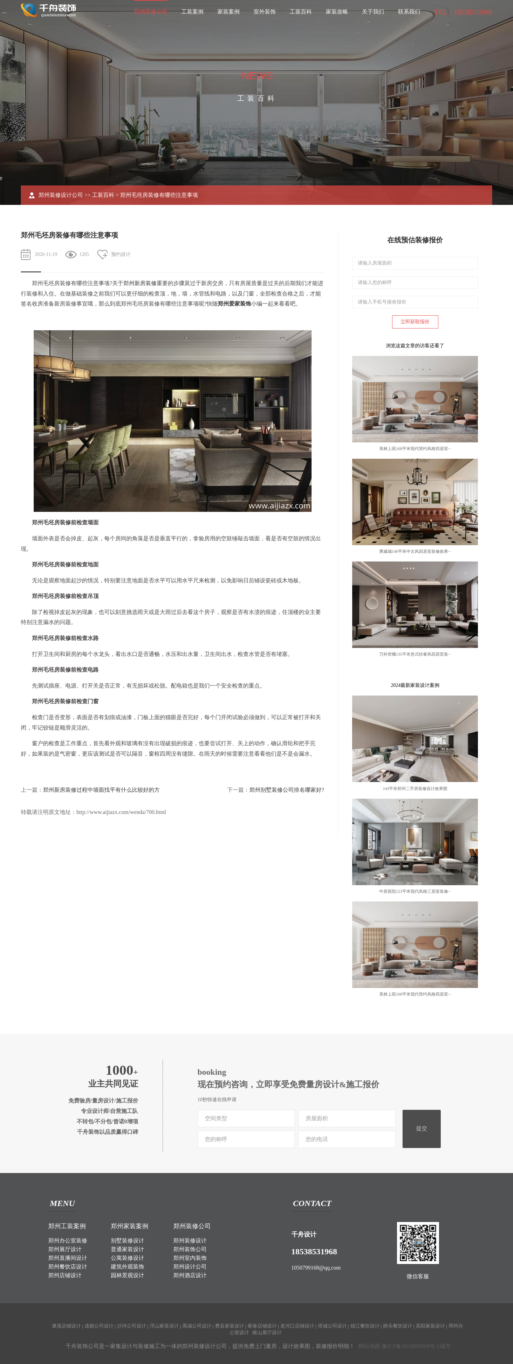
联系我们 (409, 12)
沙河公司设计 (131, 1326)
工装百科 (301, 12)
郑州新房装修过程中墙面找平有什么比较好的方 (101, 790)
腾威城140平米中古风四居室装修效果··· (415, 551)
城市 (445, 1346)
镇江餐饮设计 (365, 1326)
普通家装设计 (127, 1249)
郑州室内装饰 (190, 1258)
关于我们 (373, 12)
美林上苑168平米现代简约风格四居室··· (415, 448)
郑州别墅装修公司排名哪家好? (286, 790)
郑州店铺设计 (65, 1275)
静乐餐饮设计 (397, 1326)
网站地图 (369, 1346)
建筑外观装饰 (127, 1267)
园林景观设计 (127, 1275)
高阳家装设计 (430, 1326)
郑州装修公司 (150, 12)
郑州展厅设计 (65, 1249)
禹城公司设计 (197, 1326)
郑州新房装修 (140, 283)
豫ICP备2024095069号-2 (410, 1346)
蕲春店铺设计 (262, 1326)
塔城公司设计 (332, 1326)
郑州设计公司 (190, 1267)
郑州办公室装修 (67, 1241)
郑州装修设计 (190, 1241)
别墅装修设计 (127, 1241)
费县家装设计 (229, 1326)
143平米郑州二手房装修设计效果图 (415, 788)
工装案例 (192, 12)
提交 (421, 1128)
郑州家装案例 (129, 1226)
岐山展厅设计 (267, 1332)
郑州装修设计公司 (61, 195)
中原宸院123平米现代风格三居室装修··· (415, 891)
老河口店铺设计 (297, 1326)
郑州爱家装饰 (234, 304)
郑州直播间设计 (67, 1258)
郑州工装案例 (67, 1226)
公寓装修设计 (127, 1258)
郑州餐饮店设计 (67, 1267)
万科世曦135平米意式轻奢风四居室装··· (415, 654)
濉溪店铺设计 (66, 1326)
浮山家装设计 (164, 1326)
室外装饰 (265, 12)
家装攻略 (337, 12)
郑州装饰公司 (190, 1249)
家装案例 (228, 12)
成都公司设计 (99, 1326)
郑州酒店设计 (190, 1275)
